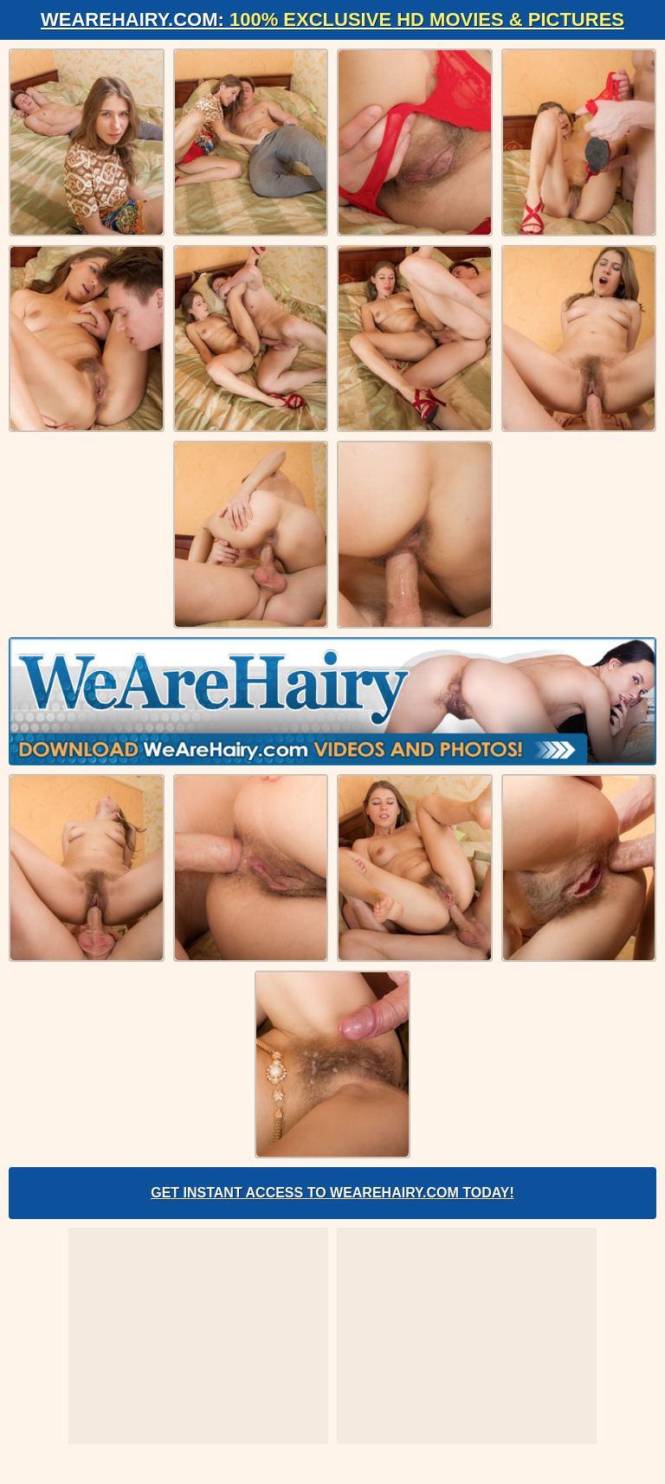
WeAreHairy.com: (332, 19)
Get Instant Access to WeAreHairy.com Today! (332, 1192)
